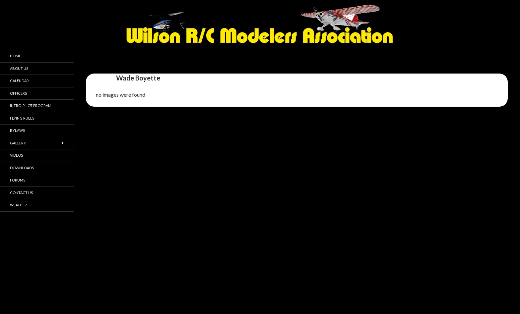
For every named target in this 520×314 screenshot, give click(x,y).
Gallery (18, 143)
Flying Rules (22, 118)
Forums (17, 180)
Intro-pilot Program (30, 105)
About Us (19, 68)
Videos (16, 155)
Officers (18, 93)
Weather (18, 205)
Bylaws (17, 130)
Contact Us (21, 192)
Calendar (19, 80)
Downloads (22, 168)
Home (15, 56)
